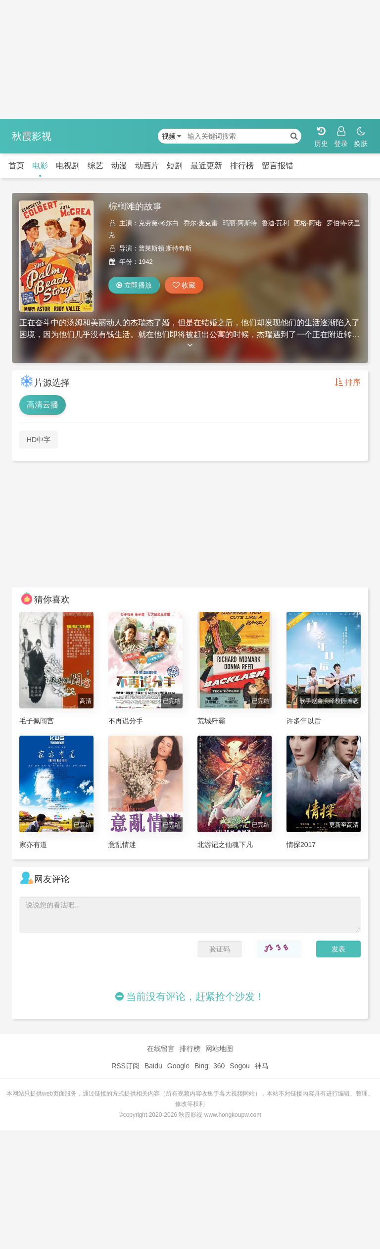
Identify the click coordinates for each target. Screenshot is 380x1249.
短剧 (175, 165)
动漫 (119, 165)
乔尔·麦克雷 (201, 223)
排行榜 (242, 165)
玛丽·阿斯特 (240, 223)
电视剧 (68, 165)
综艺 (95, 165)
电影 (40, 165)
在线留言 (161, 1048)
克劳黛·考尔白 (159, 223)
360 (219, 1066)
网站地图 (219, 1048)
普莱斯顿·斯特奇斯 (165, 248)
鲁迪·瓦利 (275, 223)
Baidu (153, 1066)
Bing (201, 1066)
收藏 (184, 285)
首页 (16, 165)
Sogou (239, 1066)
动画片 (147, 165)
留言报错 (277, 165)
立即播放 (134, 285)
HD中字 (38, 440)
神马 (262, 1066)
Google (178, 1066)
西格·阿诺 (308, 223)
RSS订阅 (125, 1066)
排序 (348, 382)
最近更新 (206, 165)
